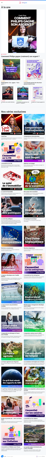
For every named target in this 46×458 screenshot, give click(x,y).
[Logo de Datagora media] (23, 2)
